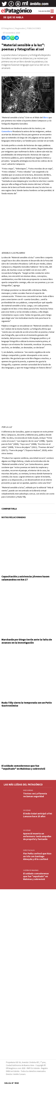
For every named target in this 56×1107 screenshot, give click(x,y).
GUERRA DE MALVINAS (30, 870)
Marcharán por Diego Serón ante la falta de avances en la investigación (26, 641)
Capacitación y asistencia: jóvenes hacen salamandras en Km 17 (25, 578)
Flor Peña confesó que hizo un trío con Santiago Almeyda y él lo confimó (37, 856)
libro (45, 117)
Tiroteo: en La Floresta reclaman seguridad (35, 795)
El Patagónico (7, 28)
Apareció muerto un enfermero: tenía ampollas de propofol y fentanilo (37, 836)
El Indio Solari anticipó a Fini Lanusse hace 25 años (37, 815)
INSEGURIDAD (28, 790)
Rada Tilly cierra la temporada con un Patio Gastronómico (26, 704)
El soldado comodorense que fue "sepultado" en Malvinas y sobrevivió (23, 767)
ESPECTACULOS (28, 850)
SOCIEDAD (27, 810)
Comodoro (6, 131)
